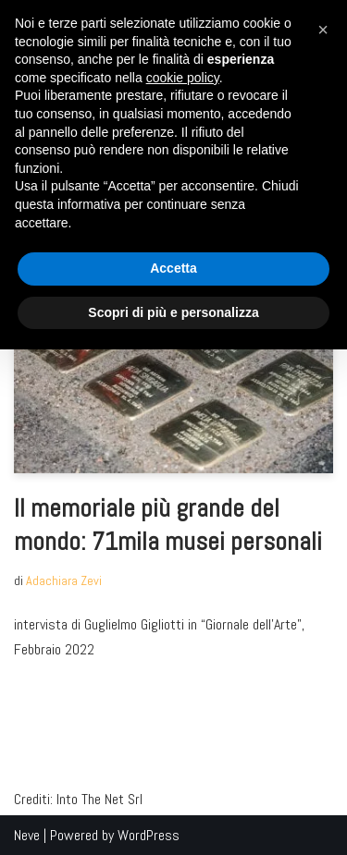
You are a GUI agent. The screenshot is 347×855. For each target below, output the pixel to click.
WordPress (149, 835)
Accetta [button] (173, 268)
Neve (27, 835)
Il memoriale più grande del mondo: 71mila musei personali (168, 524)
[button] (323, 29)
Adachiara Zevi (64, 580)
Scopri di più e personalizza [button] (173, 312)
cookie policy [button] (182, 77)
